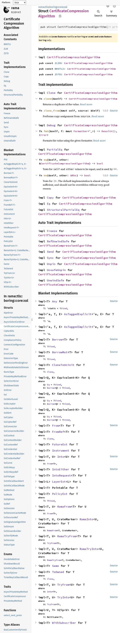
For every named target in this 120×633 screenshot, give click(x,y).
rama (15, 8)
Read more (86, 104)
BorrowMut (60, 352)
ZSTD (58, 74)
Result (106, 131)
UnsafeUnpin (56, 270)
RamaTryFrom (66, 536)
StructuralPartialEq (63, 210)
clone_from (51, 110)
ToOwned (58, 572)
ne (45, 175)
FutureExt (60, 444)
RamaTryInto (89, 549)
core (60, 6)
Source (114, 110)
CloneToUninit (63, 365)
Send (50, 251)
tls (46, 6)
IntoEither (60, 469)
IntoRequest (61, 475)
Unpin (51, 264)
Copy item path (60, 16)
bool (100, 163)
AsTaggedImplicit (78, 327)
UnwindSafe (55, 280)
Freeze (52, 231)
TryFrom (51, 543)
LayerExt (59, 481)
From (55, 425)
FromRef (58, 432)
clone (48, 98)
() (114, 131)
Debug (51, 125)
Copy (50, 197)
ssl (65, 6)
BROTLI (59, 68)
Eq (48, 203)
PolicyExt (60, 494)
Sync (50, 258)
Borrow (57, 339)
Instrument (60, 450)
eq (45, 159)
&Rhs (73, 175)
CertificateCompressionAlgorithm (73, 57)
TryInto (63, 597)
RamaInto (86, 519)
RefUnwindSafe (58, 241)
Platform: (6, 2)
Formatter (80, 131)
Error (43, 134)
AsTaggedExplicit (78, 314)
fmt (46, 131)
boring (53, 6)
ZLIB (58, 63)
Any (54, 301)
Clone (51, 93)
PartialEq (54, 149)
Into (60, 456)
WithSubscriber (64, 623)
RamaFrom (64, 506)
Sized (64, 308)
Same (55, 566)
